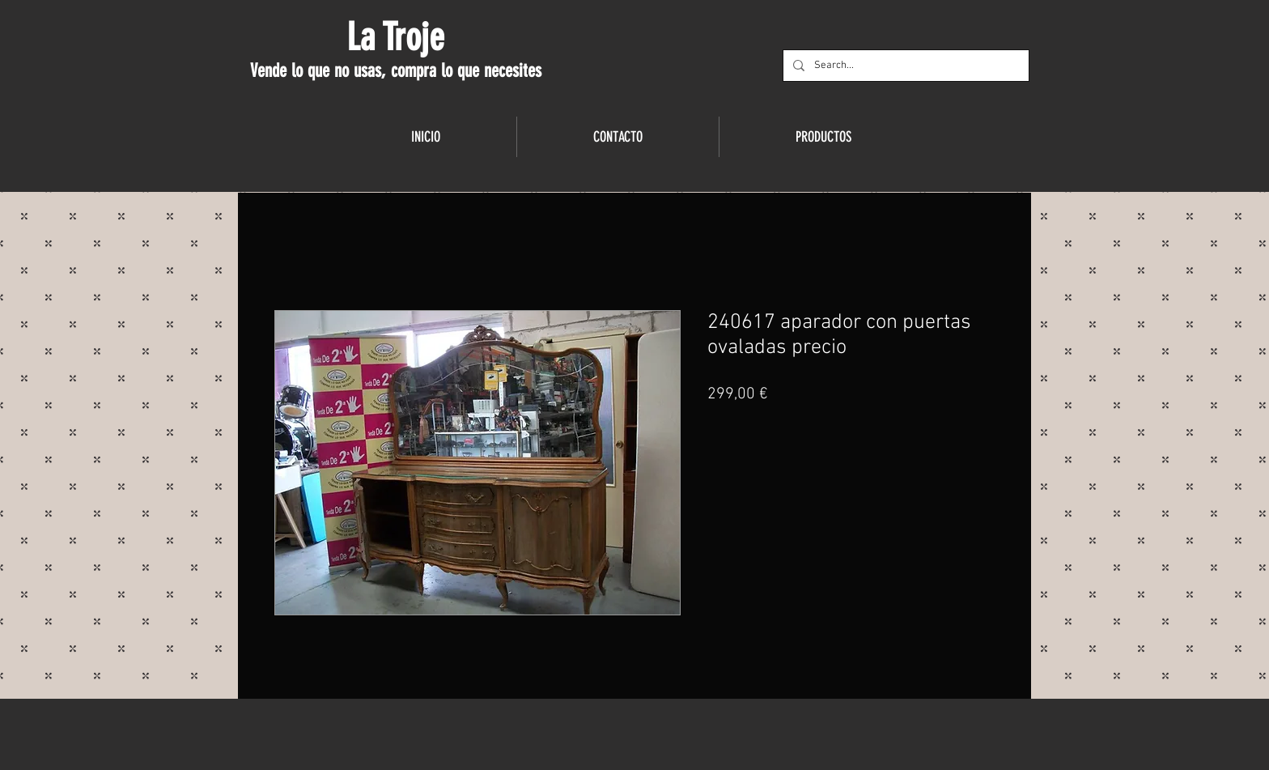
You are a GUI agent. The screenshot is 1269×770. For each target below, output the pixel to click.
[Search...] (904, 65)
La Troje (395, 37)
